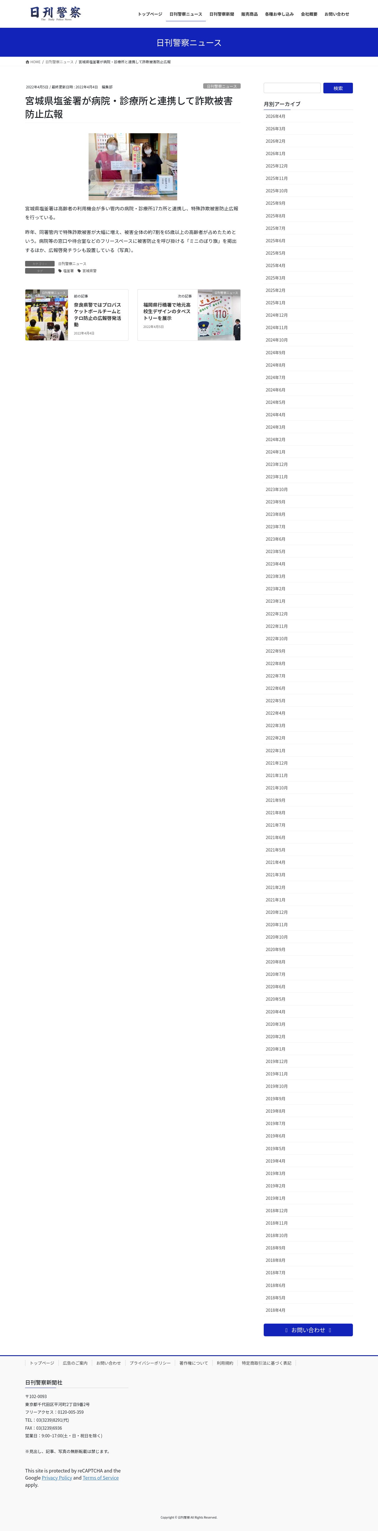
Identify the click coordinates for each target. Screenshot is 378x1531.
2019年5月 (276, 1148)
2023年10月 (277, 489)
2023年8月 (276, 514)
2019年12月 (277, 1061)
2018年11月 (277, 1223)
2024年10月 (277, 340)
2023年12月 (277, 464)
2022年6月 (276, 688)
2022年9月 (276, 651)
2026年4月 (276, 116)
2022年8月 (276, 663)
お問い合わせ (108, 1363)
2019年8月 (276, 1111)
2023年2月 (276, 588)
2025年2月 (276, 290)
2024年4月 (276, 414)
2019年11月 (277, 1074)
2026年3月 (276, 128)
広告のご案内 (75, 1363)
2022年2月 (276, 738)
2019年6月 (276, 1136)
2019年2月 (276, 1186)
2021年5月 (276, 850)
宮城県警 (89, 270)
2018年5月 (276, 1298)
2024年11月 (277, 327)
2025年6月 (276, 240)
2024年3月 (276, 427)
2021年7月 (276, 825)
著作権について (193, 1363)
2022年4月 (276, 713)
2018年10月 (277, 1235)
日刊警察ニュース (222, 86)
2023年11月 (277, 477)
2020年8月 (276, 962)
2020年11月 (277, 924)
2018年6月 (276, 1285)
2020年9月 (276, 949)
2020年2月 (276, 1036)
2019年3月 (276, 1173)
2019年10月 (277, 1086)
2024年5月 (276, 402)
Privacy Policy (57, 1477)
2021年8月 (276, 812)
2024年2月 (276, 439)
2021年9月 (276, 800)
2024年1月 (276, 452)
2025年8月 (276, 216)
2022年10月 (277, 638)
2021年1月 (276, 900)
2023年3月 (276, 576)
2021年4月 (276, 862)
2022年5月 (276, 700)
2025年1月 (276, 302)
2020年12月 (277, 912)
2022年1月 (276, 750)
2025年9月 (276, 203)
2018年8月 (276, 1260)
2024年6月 (276, 390)
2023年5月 (276, 551)
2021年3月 (276, 874)
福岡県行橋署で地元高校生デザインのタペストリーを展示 (166, 311)
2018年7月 (276, 1272)
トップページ (42, 1363)
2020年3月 (276, 1024)
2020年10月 (277, 937)
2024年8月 (276, 365)
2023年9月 (276, 502)
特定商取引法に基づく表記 (266, 1363)
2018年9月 (276, 1248)
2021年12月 (277, 763)
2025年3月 (276, 278)
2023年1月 (276, 601)
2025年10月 (277, 191)
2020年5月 (276, 999)
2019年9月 (276, 1098)
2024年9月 (276, 352)
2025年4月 (276, 265)
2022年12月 (277, 614)
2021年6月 (276, 837)
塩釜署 (68, 270)
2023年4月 (276, 564)
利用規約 (225, 1363)
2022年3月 (276, 725)
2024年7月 (276, 377)
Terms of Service (101, 1477)
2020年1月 (276, 1049)
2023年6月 (276, 539)
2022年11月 (277, 626)
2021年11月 (277, 775)
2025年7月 (276, 228)
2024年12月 (277, 315)
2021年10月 (277, 788)
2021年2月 (276, 887)
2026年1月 (276, 153)
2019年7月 (276, 1123)
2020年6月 (276, 986)
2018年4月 (276, 1310)
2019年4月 (276, 1161)
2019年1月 (276, 1198)
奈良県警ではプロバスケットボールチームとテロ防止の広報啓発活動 (97, 314)
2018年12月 (277, 1210)
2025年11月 (277, 178)
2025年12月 (277, 166)
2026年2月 (276, 141)
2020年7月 (276, 974)
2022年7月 (276, 676)
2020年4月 (276, 1012)
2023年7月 (276, 526)
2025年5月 (276, 253)
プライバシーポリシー (150, 1363)
